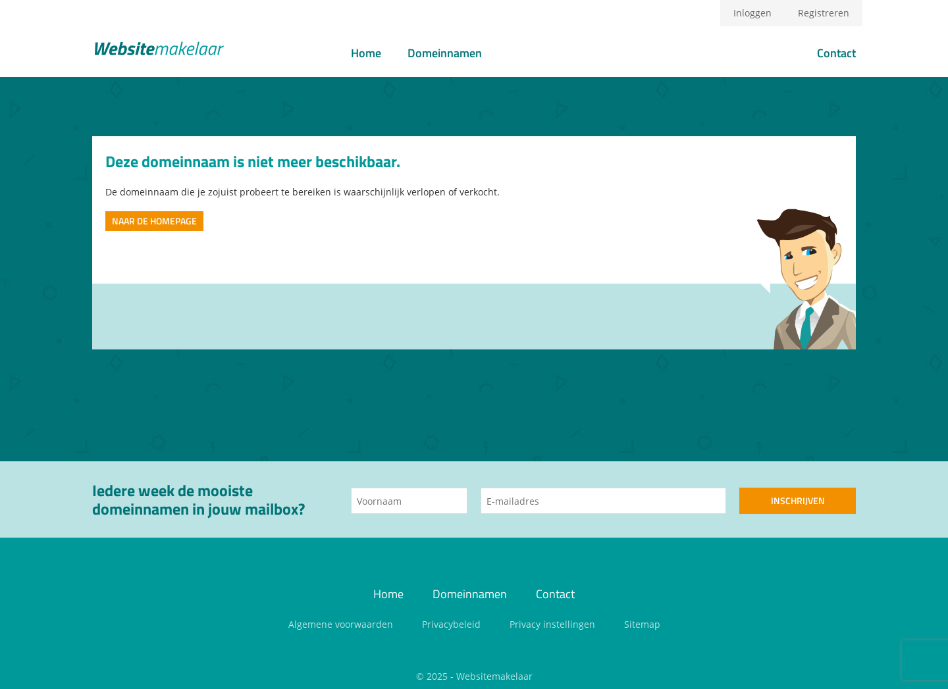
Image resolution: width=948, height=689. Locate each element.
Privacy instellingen (552, 624)
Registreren (823, 13)
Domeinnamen (445, 53)
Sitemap (642, 624)
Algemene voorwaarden (340, 624)
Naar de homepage (154, 221)
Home (366, 53)
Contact (836, 53)
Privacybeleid (451, 624)
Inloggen (752, 13)
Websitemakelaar (494, 676)
